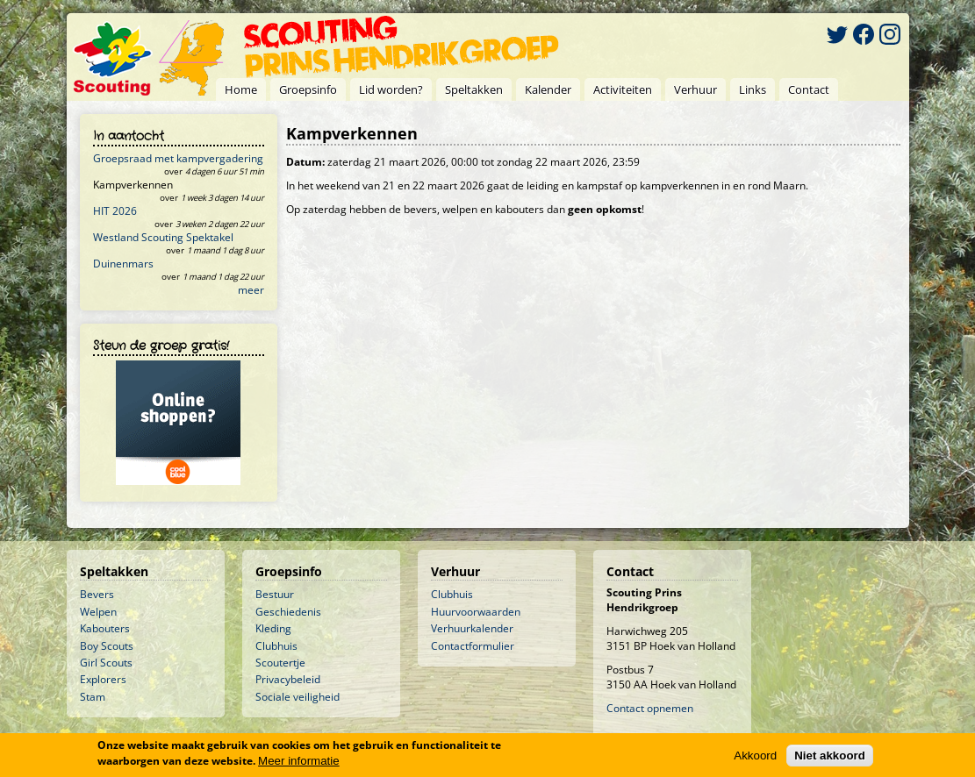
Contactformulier (472, 645)
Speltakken (474, 89)
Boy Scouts (106, 645)
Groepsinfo (308, 89)
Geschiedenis (288, 611)
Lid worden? (391, 89)
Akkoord (755, 755)
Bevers (97, 594)
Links (752, 89)
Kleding (273, 628)
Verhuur (695, 89)
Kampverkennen (133, 184)
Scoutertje (280, 662)
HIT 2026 (115, 210)
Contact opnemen (649, 708)
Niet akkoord (829, 755)
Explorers (103, 679)
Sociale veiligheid (297, 696)
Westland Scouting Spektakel (163, 237)
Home (241, 89)
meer (251, 289)
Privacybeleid (287, 679)
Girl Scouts (106, 662)
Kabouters (105, 628)
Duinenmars (123, 263)
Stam (92, 696)
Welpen (98, 611)
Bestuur (274, 594)
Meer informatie (299, 760)
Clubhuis (276, 645)
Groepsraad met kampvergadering (178, 158)
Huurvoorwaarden (475, 611)
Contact (808, 89)
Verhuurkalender (472, 628)
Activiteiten (622, 89)
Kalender (548, 89)
